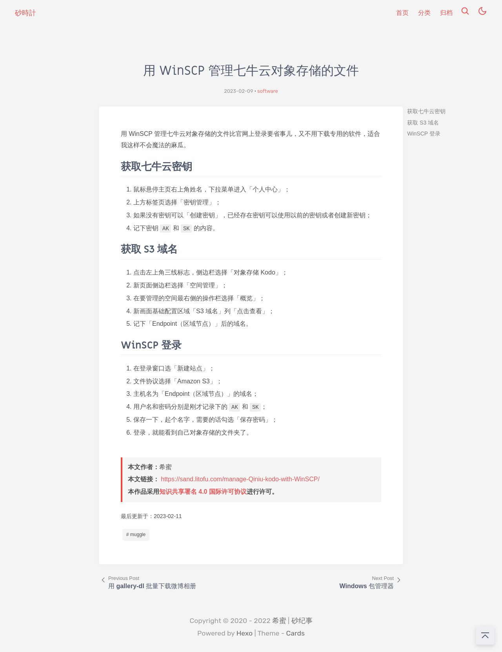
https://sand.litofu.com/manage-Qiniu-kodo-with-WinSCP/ (240, 479)
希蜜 (279, 621)
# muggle (136, 534)
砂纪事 (302, 621)
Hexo (244, 633)
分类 (424, 12)
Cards (295, 633)
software (267, 91)
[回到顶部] (485, 635)
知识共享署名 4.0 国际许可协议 (203, 491)
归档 (446, 12)
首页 (402, 12)
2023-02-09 (238, 91)
